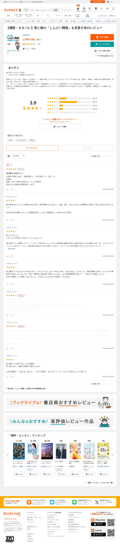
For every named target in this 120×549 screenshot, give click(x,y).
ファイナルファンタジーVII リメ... (46, 463)
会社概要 (71, 515)
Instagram (30, 534)
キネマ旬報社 (59, 466)
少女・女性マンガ (28, 15)
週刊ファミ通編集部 (19, 466)
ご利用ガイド (112, 15)
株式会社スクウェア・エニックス (51, 466)
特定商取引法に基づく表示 (76, 527)
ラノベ (58, 15)
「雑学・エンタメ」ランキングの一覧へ (100, 483)
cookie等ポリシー (73, 529)
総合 (8, 15)
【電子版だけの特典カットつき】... (32, 463)
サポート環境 (51, 524)
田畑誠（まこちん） (89, 466)
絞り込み (26, 10)
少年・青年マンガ (18, 15)
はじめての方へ (102, 15)
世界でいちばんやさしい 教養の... (102, 463)
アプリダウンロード (53, 520)
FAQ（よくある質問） (54, 527)
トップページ (31, 515)
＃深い (10, 140)
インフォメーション (53, 529)
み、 (11, 165)
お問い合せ (50, 531)
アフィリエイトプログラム (55, 536)
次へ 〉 (111, 156)
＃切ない (32, 140)
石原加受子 (26, 35)
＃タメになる (21, 140)
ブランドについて (73, 517)
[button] (19, 474)
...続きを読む (10, 88)
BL (38, 15)
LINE (28, 529)
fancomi (106, 466)
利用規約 (71, 522)
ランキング (30, 522)
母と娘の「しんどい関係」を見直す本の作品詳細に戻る (27, 388)
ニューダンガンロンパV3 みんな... (18, 463)
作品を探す (50, 517)
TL (48, 15)
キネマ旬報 (59, 461)
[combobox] (41, 10)
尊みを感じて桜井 (38, 466)
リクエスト (50, 534)
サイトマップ (72, 531)
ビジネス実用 (77, 15)
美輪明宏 (72, 466)
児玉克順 (100, 466)
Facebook (30, 541)
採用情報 (71, 520)
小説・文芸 (67, 15)
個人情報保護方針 (73, 524)
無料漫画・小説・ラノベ (35, 517)
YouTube (30, 538)
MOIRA (29, 466)
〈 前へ (104, 156)
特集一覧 (30, 520)
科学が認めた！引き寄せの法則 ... (88, 463)
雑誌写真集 (87, 15)
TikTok (29, 536)
